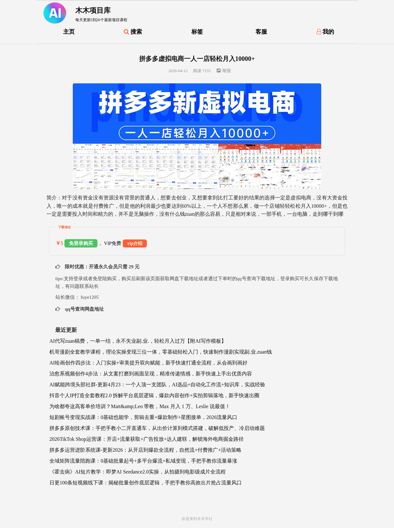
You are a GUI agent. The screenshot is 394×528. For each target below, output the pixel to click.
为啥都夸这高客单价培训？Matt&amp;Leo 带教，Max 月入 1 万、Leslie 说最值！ (139, 406)
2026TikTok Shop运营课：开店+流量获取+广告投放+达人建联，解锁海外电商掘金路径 (146, 439)
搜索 (133, 32)
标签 (197, 32)
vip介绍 (134, 243)
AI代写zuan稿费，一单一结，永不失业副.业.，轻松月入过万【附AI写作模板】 (137, 341)
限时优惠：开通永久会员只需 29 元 (101, 266)
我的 (325, 32)
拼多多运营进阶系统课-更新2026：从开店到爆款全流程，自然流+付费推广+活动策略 (145, 450)
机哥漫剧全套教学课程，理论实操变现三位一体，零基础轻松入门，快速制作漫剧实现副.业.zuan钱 (160, 352)
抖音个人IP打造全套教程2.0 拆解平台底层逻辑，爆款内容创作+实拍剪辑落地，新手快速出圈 (154, 395)
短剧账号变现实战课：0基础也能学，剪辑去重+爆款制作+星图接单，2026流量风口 (143, 417)
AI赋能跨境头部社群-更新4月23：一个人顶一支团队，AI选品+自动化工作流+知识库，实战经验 (157, 384)
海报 (224, 70)
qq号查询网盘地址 (84, 309)
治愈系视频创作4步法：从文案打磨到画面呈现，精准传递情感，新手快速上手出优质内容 (150, 373)
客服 (261, 32)
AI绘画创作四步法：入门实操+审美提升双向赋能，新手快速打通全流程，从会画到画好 (148, 362)
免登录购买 (81, 243)
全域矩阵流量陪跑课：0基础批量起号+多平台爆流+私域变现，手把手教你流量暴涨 (143, 461)
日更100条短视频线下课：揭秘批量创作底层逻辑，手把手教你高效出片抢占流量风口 (145, 482)
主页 (69, 32)
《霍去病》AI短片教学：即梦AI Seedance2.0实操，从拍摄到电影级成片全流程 (137, 471)
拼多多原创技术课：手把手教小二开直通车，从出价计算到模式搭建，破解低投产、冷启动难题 (157, 428)
